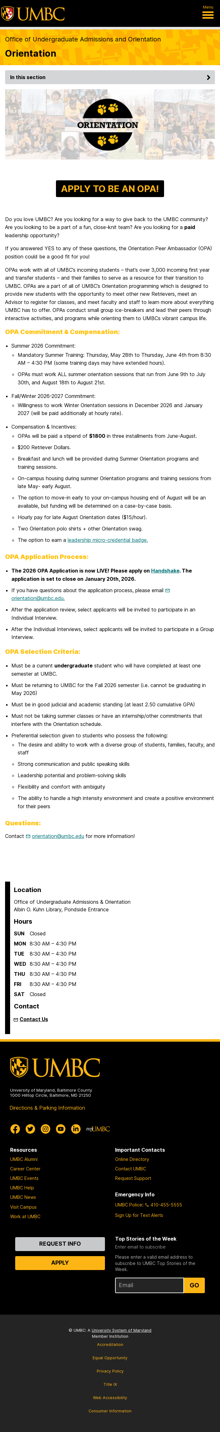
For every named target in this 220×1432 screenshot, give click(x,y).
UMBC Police (128, 1204)
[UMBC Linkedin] (76, 1129)
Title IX (110, 1384)
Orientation (30, 53)
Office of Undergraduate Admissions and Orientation (83, 39)
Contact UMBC (130, 1168)
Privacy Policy (110, 1371)
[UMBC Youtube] (61, 1129)
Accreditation (110, 1344)
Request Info (60, 1243)
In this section (111, 77)
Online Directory (132, 1159)
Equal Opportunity (110, 1357)
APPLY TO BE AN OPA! (110, 188)
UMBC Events (24, 1178)
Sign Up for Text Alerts (139, 1215)
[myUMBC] (98, 1129)
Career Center (25, 1168)
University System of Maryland (121, 1330)
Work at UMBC (25, 1216)
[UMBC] (32, 13)
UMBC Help (22, 1187)
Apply (60, 1262)
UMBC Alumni (24, 1159)
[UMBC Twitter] (30, 1129)
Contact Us (34, 1019)
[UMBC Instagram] (45, 1129)
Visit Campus (23, 1207)
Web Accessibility (110, 1397)
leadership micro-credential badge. (108, 540)
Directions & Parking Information (47, 1108)
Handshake (165, 570)
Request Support (133, 1178)
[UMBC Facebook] (15, 1129)
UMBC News (23, 1197)
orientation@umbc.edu (58, 836)
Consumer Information (110, 1411)
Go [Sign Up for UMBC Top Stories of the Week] (194, 1285)
